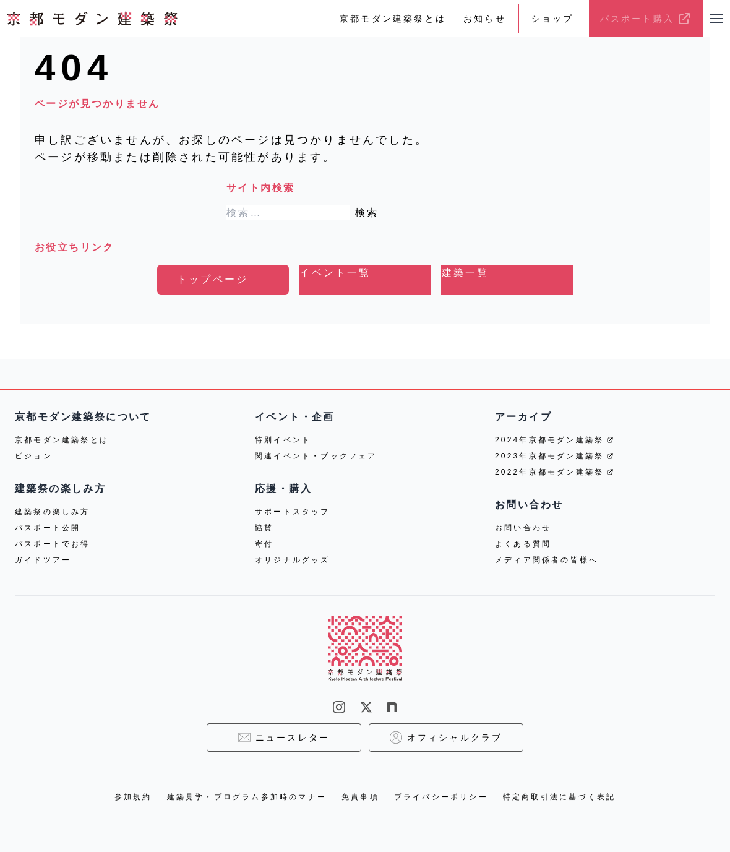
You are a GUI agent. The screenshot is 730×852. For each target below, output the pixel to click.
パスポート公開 (47, 527)
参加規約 (133, 797)
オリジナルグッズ (292, 560)
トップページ (212, 279)
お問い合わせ (523, 527)
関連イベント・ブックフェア (316, 456)
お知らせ (484, 19)
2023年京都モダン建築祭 (554, 456)
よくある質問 (523, 544)
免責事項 (360, 797)
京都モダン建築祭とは (393, 19)
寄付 (264, 544)
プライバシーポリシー (441, 797)
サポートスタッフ (292, 511)
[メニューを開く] (716, 18)
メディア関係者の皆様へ (546, 560)
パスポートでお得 (52, 544)
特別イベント (283, 440)
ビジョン (34, 456)
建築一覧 (465, 272)
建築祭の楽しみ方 (52, 511)
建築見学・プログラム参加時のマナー (247, 797)
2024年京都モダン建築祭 (554, 440)
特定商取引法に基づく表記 (559, 797)
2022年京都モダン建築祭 (554, 472)
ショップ (552, 19)
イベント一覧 (335, 272)
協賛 (264, 527)
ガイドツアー (43, 560)
